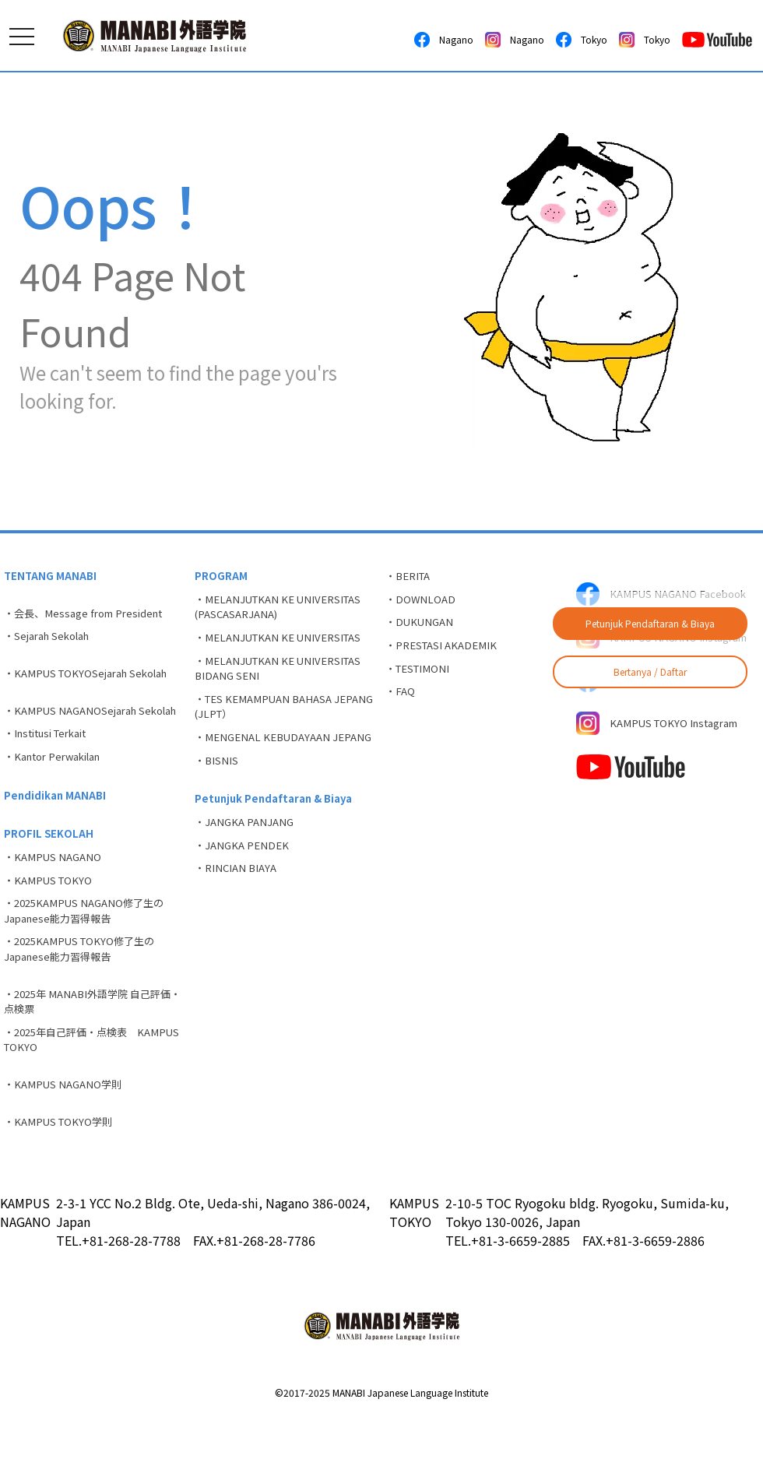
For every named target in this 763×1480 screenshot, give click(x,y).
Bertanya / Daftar (650, 671)
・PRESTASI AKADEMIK (445, 654)
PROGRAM (221, 577)
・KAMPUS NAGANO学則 (66, 1145)
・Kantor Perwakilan (59, 789)
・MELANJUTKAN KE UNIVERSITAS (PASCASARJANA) (284, 611)
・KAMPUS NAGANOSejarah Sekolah (75, 730)
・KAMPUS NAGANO (56, 897)
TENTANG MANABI (52, 577)
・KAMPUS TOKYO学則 (62, 1185)
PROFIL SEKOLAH (50, 872)
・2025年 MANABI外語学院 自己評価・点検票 (89, 1055)
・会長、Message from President (90, 616)
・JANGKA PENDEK (244, 889)
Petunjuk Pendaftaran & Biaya (650, 623)
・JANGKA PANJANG (247, 863)
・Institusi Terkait (52, 764)
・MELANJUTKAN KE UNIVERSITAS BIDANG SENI (284, 678)
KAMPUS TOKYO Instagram (664, 749)
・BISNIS (218, 796)
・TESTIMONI (421, 679)
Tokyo (581, 39)
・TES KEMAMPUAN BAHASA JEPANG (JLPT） (269, 720)
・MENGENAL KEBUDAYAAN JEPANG (267, 763)
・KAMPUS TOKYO (51, 923)
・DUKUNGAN (422, 628)
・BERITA (411, 577)
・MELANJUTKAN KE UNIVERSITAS (284, 644)
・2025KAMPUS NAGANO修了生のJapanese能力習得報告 (90, 957)
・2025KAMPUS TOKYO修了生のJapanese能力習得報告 (85, 999)
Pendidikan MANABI (57, 830)
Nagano (443, 39)
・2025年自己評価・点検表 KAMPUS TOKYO (77, 1097)
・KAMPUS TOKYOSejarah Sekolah (93, 682)
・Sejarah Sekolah (52, 642)
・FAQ (401, 705)
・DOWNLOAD (422, 602)
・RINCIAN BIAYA (239, 915)
